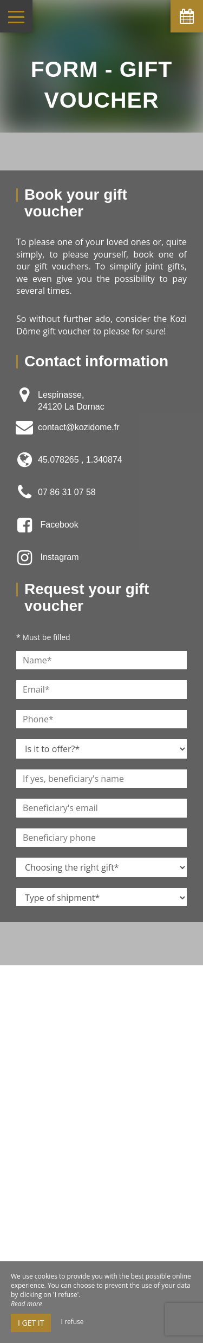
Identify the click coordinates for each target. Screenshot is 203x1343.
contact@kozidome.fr (79, 427)
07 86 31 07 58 (67, 492)
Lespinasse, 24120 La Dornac (71, 400)
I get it (31, 1323)
